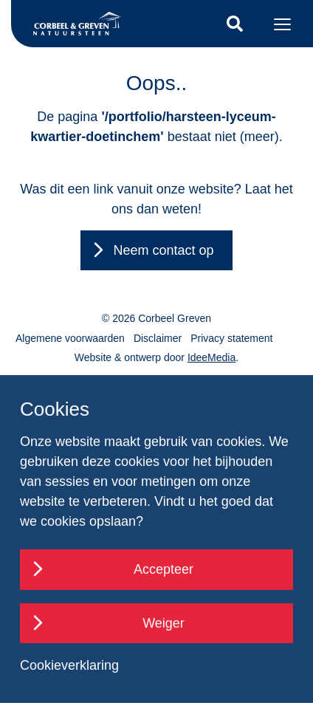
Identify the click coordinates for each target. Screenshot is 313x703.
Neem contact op (163, 250)
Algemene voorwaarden (70, 338)
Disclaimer (158, 338)
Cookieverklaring (69, 665)
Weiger (163, 623)
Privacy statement (231, 338)
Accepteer (163, 569)
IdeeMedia (211, 357)
